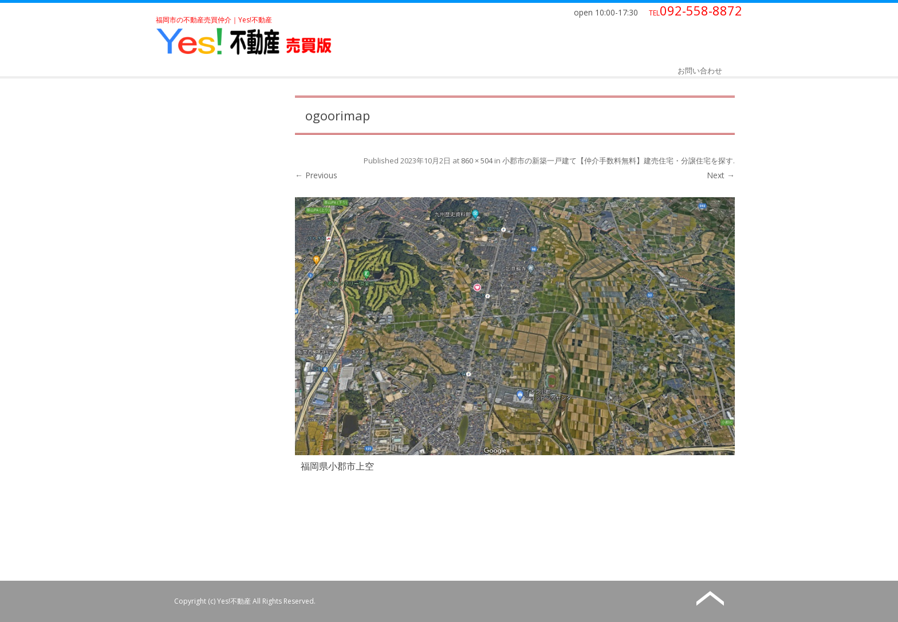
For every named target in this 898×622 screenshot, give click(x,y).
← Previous (316, 175)
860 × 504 (477, 160)
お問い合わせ (700, 70)
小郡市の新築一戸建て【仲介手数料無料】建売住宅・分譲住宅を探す (617, 160)
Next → (721, 175)
